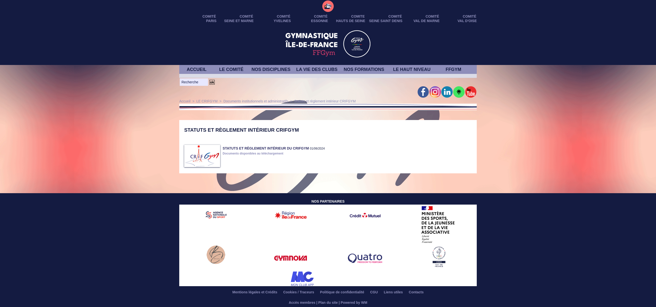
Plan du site (328, 303)
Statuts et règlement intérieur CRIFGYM (325, 101)
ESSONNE (319, 21)
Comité (469, 16)
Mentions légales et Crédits (255, 292)
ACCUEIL (197, 69)
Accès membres (302, 303)
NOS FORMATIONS (364, 69)
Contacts (416, 292)
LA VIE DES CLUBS (316, 69)
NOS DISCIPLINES (270, 69)
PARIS (211, 21)
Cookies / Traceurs (299, 292)
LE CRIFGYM (207, 101)
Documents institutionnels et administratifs (255, 101)
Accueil (184, 101)
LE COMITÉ (231, 69)
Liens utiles (394, 292)
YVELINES (282, 21)
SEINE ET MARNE (239, 21)
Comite (358, 16)
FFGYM (453, 69)
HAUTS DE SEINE (350, 21)
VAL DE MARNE (427, 21)
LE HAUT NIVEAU (411, 69)
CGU (374, 292)
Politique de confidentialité (342, 292)
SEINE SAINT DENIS (385, 21)
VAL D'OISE (467, 21)
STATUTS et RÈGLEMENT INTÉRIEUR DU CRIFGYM (266, 148)
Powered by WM (354, 303)
